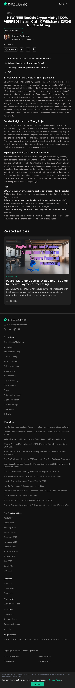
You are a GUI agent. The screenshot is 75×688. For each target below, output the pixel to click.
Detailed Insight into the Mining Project (26, 63)
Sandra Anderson (20, 36)
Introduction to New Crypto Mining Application (29, 58)
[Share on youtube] (19, 329)
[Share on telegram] (14, 329)
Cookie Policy (9, 661)
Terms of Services (11, 656)
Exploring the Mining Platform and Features (28, 68)
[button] (63, 4)
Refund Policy (45, 661)
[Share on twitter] (5, 329)
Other (65, 639)
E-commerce (11, 276)
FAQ (9, 72)
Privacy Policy (45, 656)
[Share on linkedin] (9, 329)
